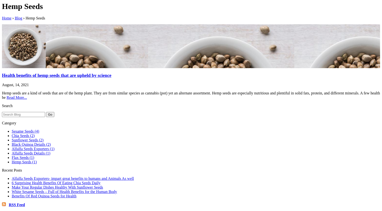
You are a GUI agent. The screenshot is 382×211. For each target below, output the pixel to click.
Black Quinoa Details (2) (31, 144)
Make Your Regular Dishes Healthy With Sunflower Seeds (57, 187)
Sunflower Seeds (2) (28, 140)
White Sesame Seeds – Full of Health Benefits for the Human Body (64, 192)
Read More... (17, 97)
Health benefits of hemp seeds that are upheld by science (56, 75)
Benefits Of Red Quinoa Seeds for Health (44, 196)
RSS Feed (17, 205)
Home (6, 18)
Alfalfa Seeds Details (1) (31, 153)
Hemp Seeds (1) (24, 162)
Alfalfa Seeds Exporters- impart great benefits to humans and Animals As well (73, 178)
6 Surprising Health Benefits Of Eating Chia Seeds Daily (56, 183)
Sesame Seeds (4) (25, 131)
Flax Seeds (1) (23, 158)
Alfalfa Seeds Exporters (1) (33, 149)
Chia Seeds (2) (23, 136)
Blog (18, 18)
